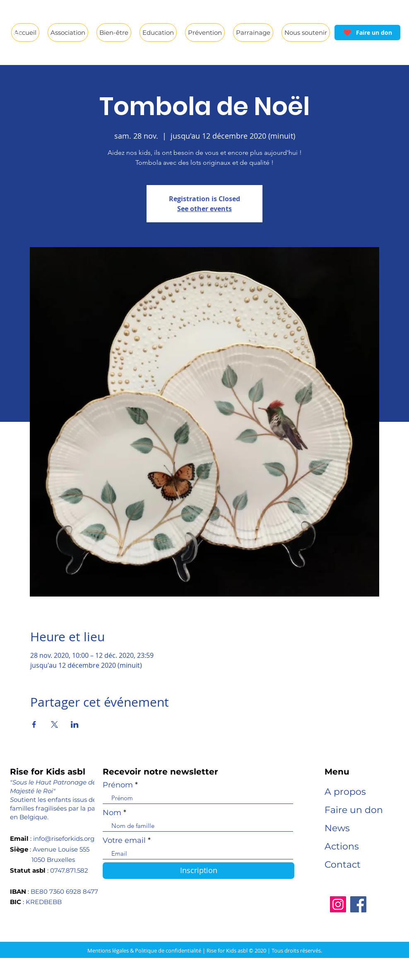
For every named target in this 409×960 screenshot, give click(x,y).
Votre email (124, 840)
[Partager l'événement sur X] (54, 724)
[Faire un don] (367, 32)
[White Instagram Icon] (17, 35)
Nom (112, 812)
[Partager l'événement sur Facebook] (34, 724)
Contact (343, 864)
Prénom (118, 785)
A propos (345, 791)
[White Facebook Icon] (17, 19)
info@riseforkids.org (63, 838)
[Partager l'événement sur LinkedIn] (75, 724)
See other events (204, 208)
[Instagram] (338, 904)
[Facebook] (358, 904)
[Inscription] (198, 870)
